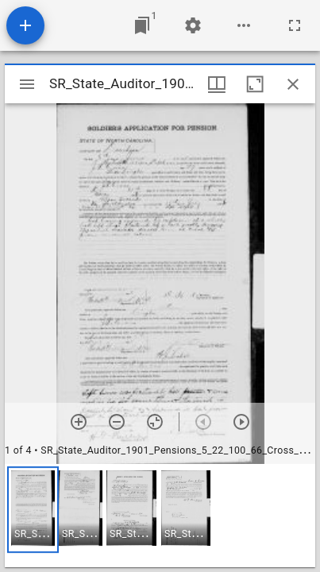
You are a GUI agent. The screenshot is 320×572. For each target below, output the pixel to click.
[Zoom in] (79, 422)
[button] (33, 509)
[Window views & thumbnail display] (217, 84)
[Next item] (241, 422)
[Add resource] (25, 25)
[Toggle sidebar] (27, 84)
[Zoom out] (117, 422)
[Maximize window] (255, 84)
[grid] (160, 515)
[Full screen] (295, 25)
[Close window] (293, 84)
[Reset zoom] (155, 422)
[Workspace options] (244, 25)
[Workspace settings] (193, 25)
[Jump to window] (142, 25)
